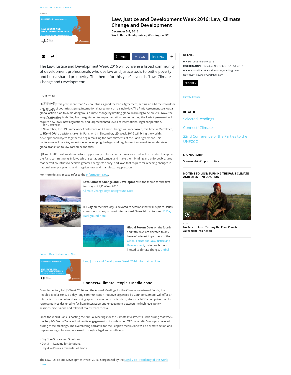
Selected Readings (198, 118)
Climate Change (191, 97)
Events (68, 7)
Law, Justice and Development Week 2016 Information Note (121, 261)
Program (191, 83)
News (59, 7)
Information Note (97, 174)
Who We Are (46, 7)
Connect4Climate (198, 127)
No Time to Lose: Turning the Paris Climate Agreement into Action (210, 229)
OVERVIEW (48, 95)
